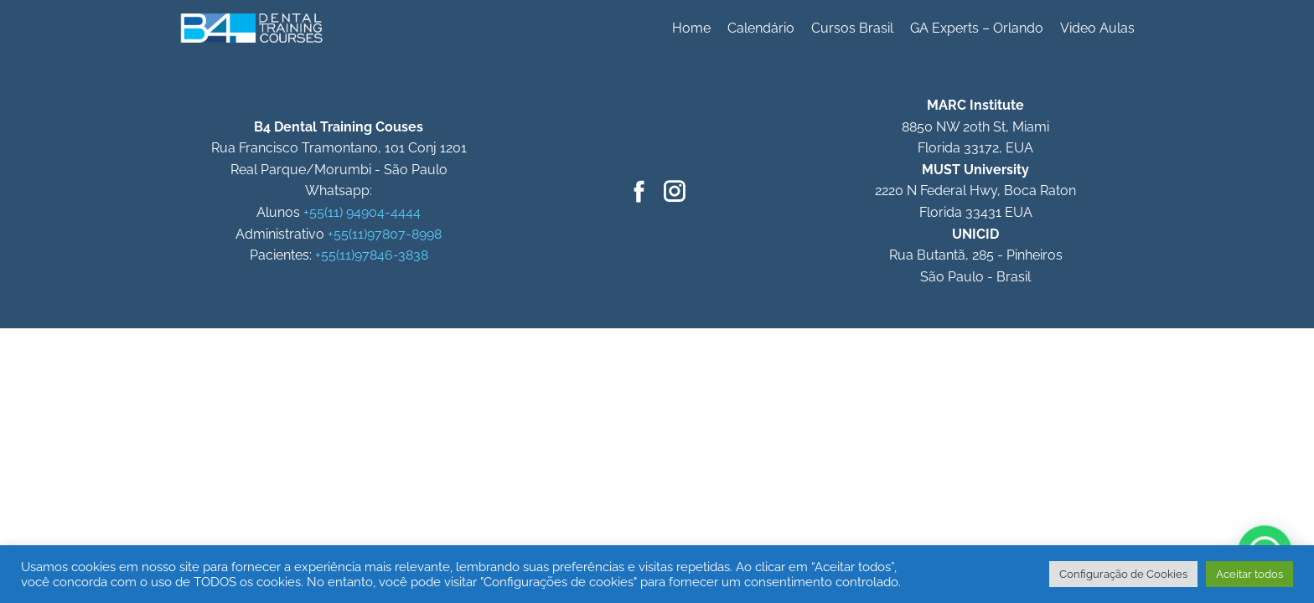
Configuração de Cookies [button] (1123, 574)
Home (691, 28)
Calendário (760, 28)
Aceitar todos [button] (1249, 574)
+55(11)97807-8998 (385, 234)
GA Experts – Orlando (976, 28)
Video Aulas (1097, 28)
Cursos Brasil (852, 28)
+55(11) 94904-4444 (362, 212)
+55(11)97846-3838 (371, 255)
